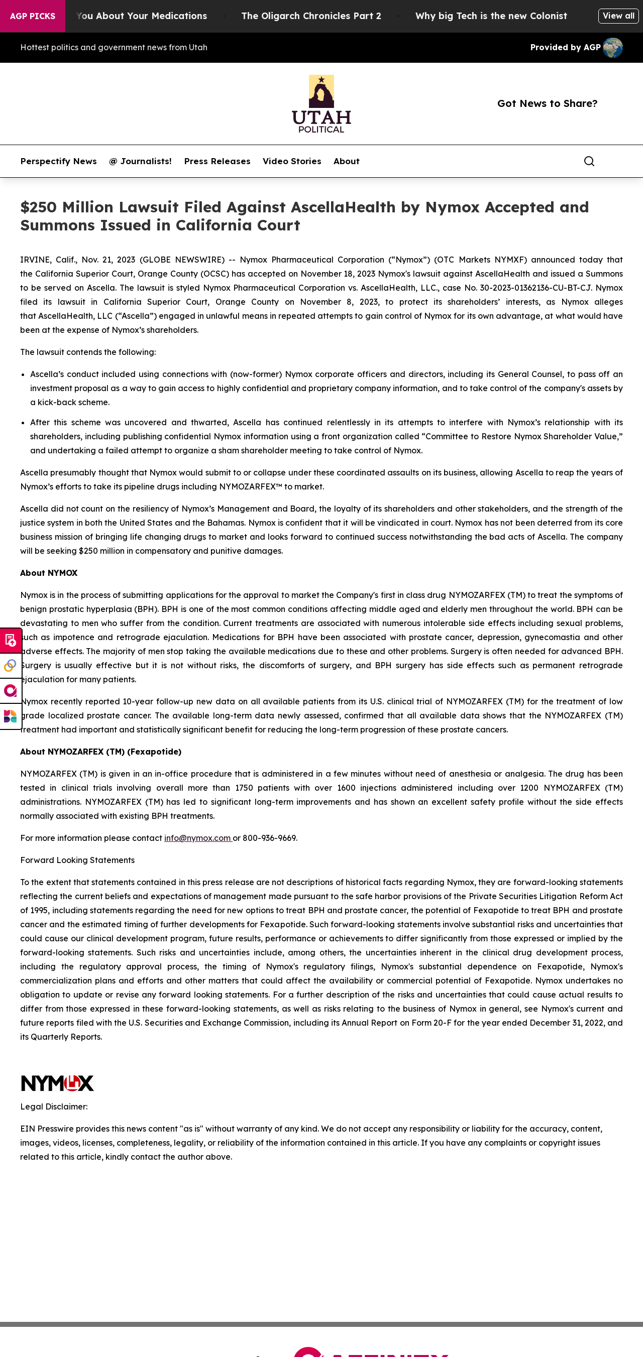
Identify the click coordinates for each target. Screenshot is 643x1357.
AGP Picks (32, 16)
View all (618, 16)
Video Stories (292, 161)
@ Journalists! (140, 161)
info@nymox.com (198, 838)
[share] (616, 161)
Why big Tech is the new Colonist (506, 16)
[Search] (589, 161)
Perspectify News (58, 161)
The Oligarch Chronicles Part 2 (326, 16)
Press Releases (217, 161)
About (347, 161)
